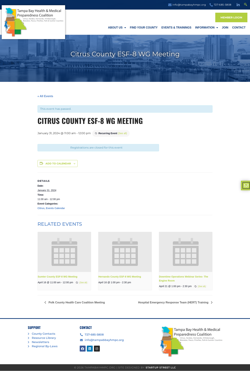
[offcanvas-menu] (246, 185)
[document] (125, 185)
